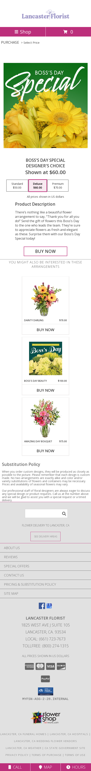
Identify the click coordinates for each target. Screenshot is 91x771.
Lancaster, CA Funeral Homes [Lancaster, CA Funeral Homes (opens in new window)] (23, 734)
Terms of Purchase (47, 755)
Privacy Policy (17, 755)
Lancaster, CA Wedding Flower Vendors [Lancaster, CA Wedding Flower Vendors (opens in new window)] (45, 741)
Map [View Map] (45, 767)
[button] (45, 691)
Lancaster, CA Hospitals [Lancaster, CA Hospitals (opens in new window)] (69, 734)
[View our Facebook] (42, 607)
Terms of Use (75, 755)
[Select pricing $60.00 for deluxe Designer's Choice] (37, 185)
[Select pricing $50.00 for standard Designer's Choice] (17, 185)
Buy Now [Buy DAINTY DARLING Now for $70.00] (45, 329)
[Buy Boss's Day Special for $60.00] (45, 251)
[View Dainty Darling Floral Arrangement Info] (45, 298)
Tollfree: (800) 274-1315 (46, 646)
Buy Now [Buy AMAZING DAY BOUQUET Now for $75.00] (45, 450)
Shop (22, 31)
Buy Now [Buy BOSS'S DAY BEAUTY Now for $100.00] (45, 390)
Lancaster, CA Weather (23, 748)
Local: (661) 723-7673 (45, 639)
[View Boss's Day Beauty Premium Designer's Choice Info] (45, 358)
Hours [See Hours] (75, 767)
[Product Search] (46, 513)
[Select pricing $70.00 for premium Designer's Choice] (57, 185)
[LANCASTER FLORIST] (45, 21)
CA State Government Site (65, 748)
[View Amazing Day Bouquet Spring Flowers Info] (45, 419)
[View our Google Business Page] (49, 607)
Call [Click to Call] (15, 767)
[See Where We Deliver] (45, 536)
